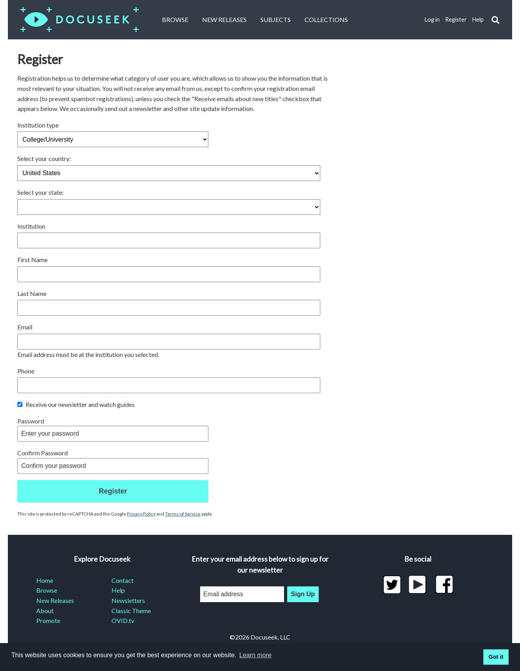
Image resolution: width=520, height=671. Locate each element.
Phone (25, 371)
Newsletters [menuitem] (128, 600)
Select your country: (44, 158)
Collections (326, 19)
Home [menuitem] (44, 580)
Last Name (31, 293)
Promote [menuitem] (48, 620)
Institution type (38, 125)
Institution (31, 226)
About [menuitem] (45, 610)
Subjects (275, 19)
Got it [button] (495, 657)
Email (24, 327)
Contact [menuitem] (122, 580)
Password (30, 421)
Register (456, 19)
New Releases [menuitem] (55, 600)
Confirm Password (42, 453)
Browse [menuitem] (46, 590)
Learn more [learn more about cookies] (255, 655)
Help (478, 19)
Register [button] (113, 491)
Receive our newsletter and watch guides (76, 404)
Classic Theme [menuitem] (131, 610)
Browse (175, 19)
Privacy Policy (141, 514)
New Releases (224, 19)
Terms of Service (183, 514)
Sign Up (303, 594)
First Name (32, 259)
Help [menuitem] (118, 590)
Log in (432, 19)
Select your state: (40, 192)
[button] (495, 20)
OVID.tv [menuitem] (122, 620)
